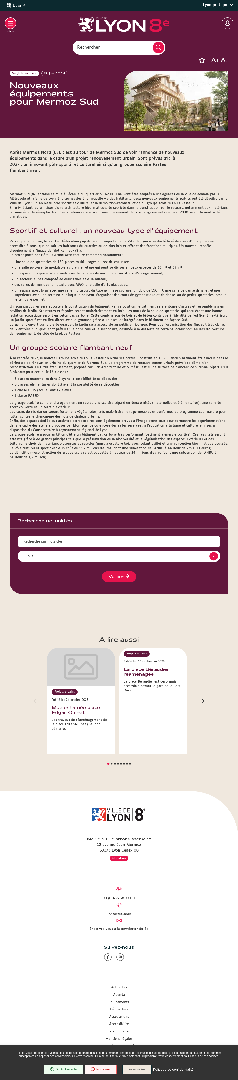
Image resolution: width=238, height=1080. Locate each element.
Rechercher (88, 47)
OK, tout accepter (63, 1069)
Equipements (119, 1002)
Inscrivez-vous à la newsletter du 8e (119, 929)
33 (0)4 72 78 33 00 (119, 898)
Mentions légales (119, 1039)
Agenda (119, 994)
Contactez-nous (119, 914)
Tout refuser (101, 1069)
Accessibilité (119, 1024)
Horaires (119, 858)
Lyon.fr (20, 5)
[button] (201, 60)
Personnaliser (137, 1069)
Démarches (119, 1009)
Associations (119, 1017)
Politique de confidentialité (173, 1069)
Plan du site (119, 1031)
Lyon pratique (218, 5)
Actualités (119, 987)
